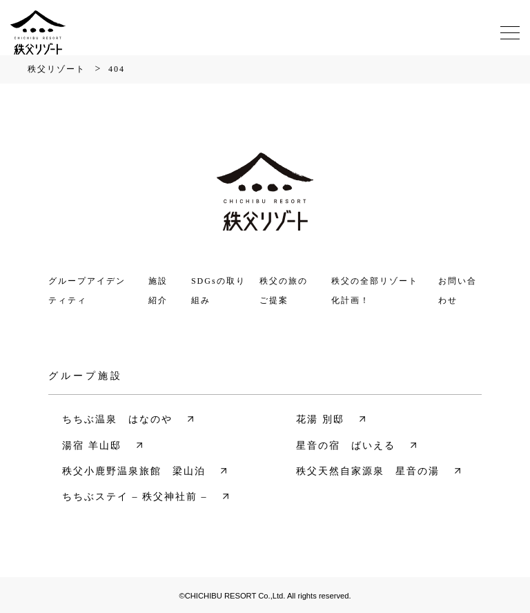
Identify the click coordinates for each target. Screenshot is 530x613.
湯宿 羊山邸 (91, 445)
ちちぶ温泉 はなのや (117, 419)
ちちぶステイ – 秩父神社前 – (135, 497)
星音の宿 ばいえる (345, 445)
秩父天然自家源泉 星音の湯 (368, 471)
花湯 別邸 (320, 419)
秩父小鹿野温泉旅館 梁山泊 (134, 471)
